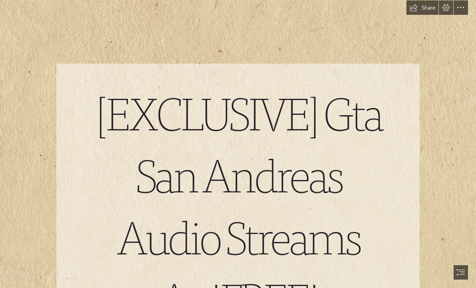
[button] (422, 7)
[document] (238, 144)
